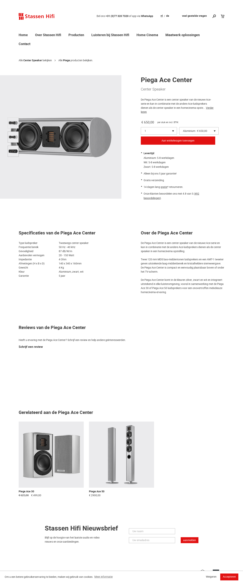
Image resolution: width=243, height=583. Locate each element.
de (167, 16)
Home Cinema (147, 35)
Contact (24, 44)
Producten (76, 35)
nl (162, 16)
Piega (66, 60)
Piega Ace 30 (26, 491)
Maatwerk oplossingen (182, 35)
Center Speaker (32, 60)
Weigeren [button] (211, 577)
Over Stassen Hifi (48, 35)
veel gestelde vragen (194, 16)
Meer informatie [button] (103, 577)
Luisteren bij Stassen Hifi (110, 35)
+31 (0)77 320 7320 (117, 16)
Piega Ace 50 (96, 491)
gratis (164, 187)
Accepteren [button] (229, 577)
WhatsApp (147, 16)
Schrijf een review (31, 347)
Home (23, 35)
